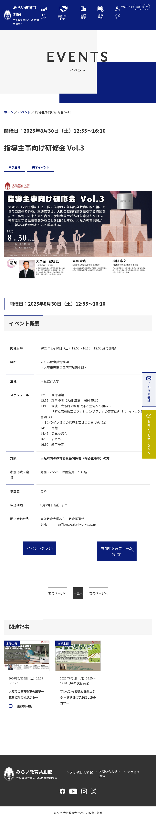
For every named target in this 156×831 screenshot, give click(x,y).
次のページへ (78, 605)
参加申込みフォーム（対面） (116, 551)
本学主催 (15, 167)
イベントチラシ (39, 548)
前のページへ (45, 593)
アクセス (133, 784)
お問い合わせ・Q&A (149, 438)
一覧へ (110, 593)
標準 (138, 6)
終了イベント (41, 167)
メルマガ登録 (149, 392)
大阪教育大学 (79, 784)
